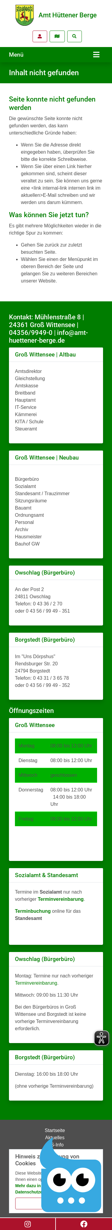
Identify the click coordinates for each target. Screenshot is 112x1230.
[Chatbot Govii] (71, 1175)
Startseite (55, 1130)
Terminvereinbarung (36, 983)
